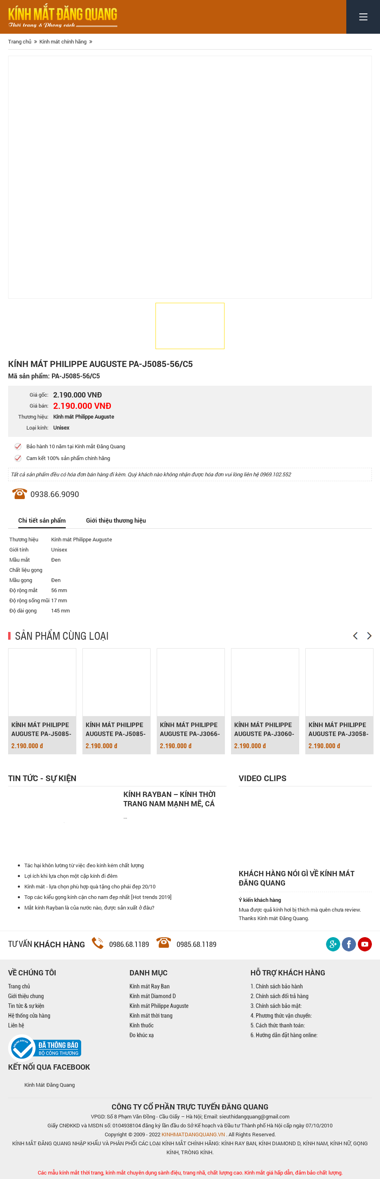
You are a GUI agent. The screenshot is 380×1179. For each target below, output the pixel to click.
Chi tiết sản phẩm (42, 520)
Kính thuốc (141, 1025)
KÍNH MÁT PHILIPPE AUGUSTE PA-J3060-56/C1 (264, 729)
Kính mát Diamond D (153, 996)
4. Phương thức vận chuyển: (281, 1015)
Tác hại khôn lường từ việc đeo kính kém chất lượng (84, 865)
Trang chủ (19, 986)
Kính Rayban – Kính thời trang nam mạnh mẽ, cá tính (169, 799)
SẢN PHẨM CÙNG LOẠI (62, 635)
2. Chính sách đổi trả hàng (279, 996)
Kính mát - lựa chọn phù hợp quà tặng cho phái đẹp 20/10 (89, 886)
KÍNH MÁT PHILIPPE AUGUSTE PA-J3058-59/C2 (339, 729)
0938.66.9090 (54, 494)
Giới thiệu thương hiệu (116, 520)
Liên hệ (16, 1025)
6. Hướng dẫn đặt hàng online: (283, 1035)
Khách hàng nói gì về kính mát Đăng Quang (296, 878)
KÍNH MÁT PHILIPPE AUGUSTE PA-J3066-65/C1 (190, 729)
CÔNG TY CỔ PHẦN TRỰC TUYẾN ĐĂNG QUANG (190, 1107)
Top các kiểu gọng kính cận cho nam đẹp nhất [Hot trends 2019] (98, 897)
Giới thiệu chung (26, 996)
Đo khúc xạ (142, 1035)
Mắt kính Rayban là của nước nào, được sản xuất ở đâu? (89, 907)
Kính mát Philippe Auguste (159, 1006)
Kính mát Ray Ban (150, 986)
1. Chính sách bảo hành (276, 986)
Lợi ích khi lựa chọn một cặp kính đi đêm (70, 875)
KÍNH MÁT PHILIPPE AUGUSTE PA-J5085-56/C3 (41, 729)
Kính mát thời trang (151, 1015)
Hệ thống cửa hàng (29, 1015)
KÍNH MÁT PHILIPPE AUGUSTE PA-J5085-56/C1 (116, 729)
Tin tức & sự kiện (26, 1006)
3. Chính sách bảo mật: (276, 1006)
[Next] (369, 636)
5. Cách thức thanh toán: (277, 1025)
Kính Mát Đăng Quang (49, 1084)
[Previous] (355, 636)
